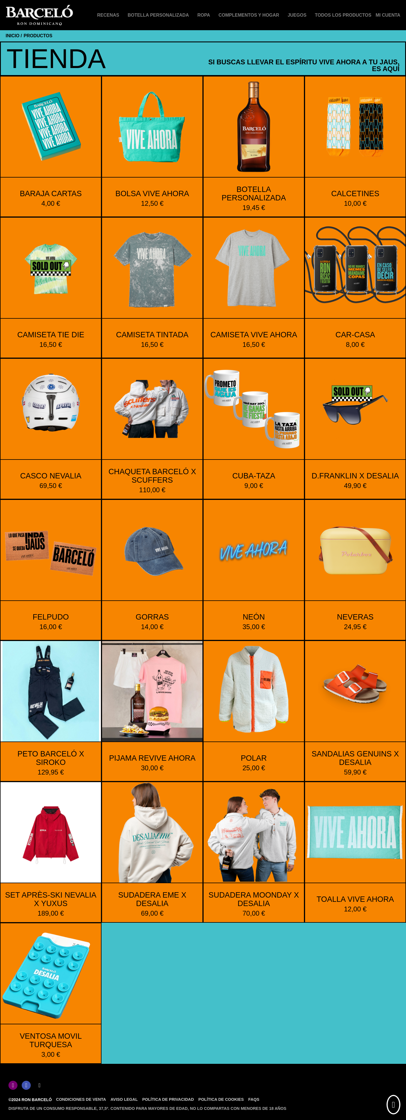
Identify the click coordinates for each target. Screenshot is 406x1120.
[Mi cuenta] (388, 15)
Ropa (203, 15)
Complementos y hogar (249, 15)
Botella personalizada (158, 15)
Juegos (297, 15)
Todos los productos (343, 15)
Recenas (108, 15)
